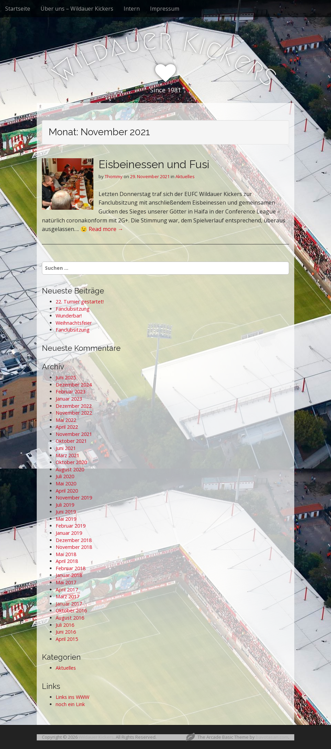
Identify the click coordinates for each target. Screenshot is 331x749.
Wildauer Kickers (96, 737)
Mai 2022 (66, 420)
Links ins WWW (72, 697)
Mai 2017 (66, 582)
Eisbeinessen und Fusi (154, 164)
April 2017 (67, 589)
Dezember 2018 (74, 540)
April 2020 (67, 490)
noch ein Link (70, 704)
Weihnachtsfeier (74, 323)
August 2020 (70, 469)
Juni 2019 (66, 511)
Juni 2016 (66, 632)
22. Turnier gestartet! (80, 301)
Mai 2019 (66, 519)
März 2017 (67, 596)
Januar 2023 (69, 398)
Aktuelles (185, 176)
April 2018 (67, 561)
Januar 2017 (69, 603)
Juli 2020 (65, 476)
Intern (132, 8)
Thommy (114, 176)
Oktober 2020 (71, 462)
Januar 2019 (69, 533)
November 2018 (74, 547)
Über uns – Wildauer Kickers (77, 8)
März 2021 (67, 455)
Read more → (106, 229)
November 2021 (74, 434)
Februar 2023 (70, 391)
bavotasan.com (272, 737)
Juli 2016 (65, 625)
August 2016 (70, 617)
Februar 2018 (70, 568)
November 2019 (74, 497)
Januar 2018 (69, 575)
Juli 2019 (65, 505)
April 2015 (67, 639)
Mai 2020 (66, 483)
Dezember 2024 (74, 384)
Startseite (17, 8)
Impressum (164, 8)
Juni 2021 (66, 448)
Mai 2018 (66, 554)
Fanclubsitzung (73, 309)
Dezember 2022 (74, 406)
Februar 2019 (70, 525)
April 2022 (67, 427)
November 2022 (74, 413)
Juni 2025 (66, 377)
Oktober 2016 (71, 610)
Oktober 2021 (71, 441)
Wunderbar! (69, 315)
